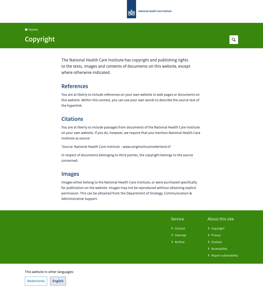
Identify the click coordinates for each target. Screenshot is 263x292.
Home (31, 29)
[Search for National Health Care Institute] (233, 39)
